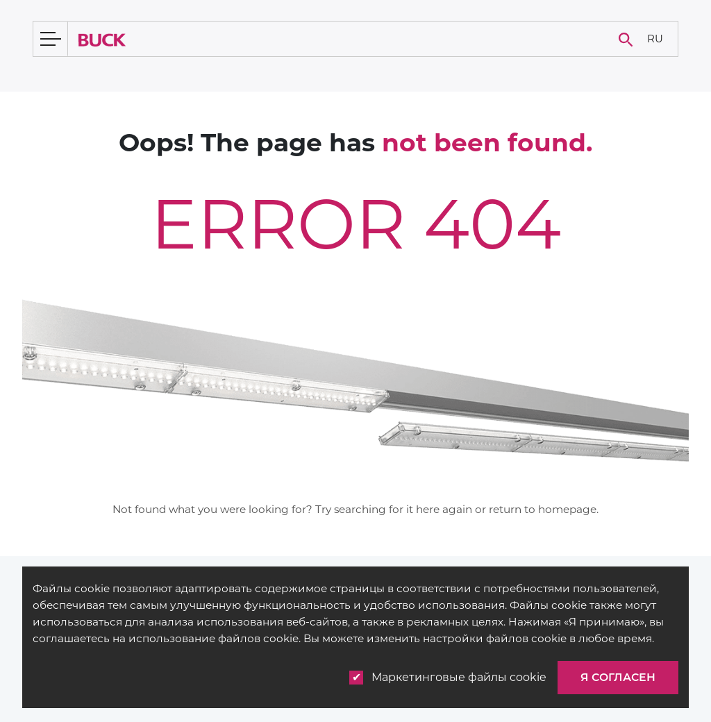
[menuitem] (655, 39)
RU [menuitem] (655, 37)
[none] (655, 39)
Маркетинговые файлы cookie (447, 678)
